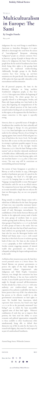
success (4, 305)
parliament (25, 285)
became (21, 207)
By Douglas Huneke (11, 34)
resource (5, 244)
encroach (25, 223)
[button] (13, 358)
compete (24, 236)
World (6, 13)
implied (12, 148)
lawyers (4, 130)
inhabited (5, 94)
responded (5, 179)
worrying (20, 159)
